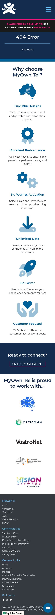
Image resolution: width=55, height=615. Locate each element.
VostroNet (7, 512)
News (5, 564)
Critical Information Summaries (18, 575)
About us (6, 568)
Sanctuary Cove (10, 533)
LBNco (5, 523)
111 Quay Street (9, 536)
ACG (4, 516)
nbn (4, 505)
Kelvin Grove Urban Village (16, 540)
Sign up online (27, 364)
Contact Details (10, 582)
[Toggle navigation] (48, 9)
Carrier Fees (8, 589)
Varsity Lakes (9, 554)
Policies (6, 571)
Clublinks (7, 547)
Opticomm (8, 508)
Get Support (8, 586)
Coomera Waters (11, 551)
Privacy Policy (36, 610)
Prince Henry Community (15, 544)
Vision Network (10, 519)
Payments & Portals (12, 579)
